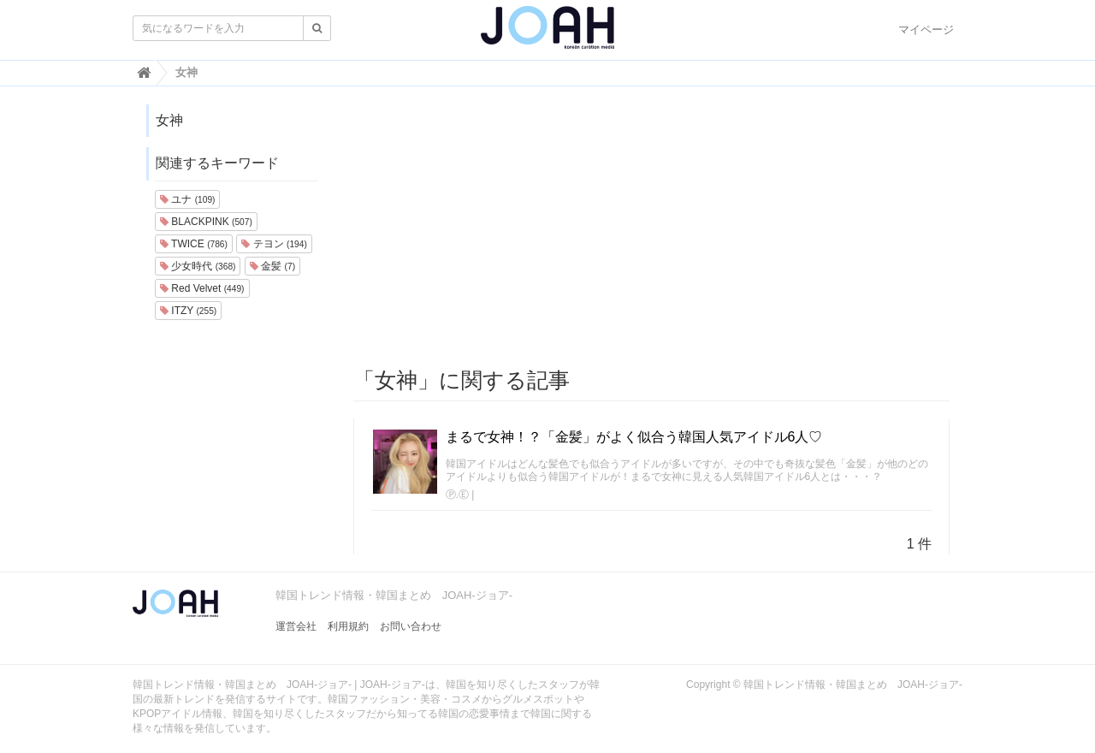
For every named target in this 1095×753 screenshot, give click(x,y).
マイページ (926, 29)
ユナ (187, 199)
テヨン (273, 244)
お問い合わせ (410, 626)
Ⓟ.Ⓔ (457, 495)
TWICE (194, 244)
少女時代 (197, 266)
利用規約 (348, 626)
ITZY (188, 311)
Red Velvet (202, 288)
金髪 (272, 266)
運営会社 (296, 626)
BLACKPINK (206, 222)
